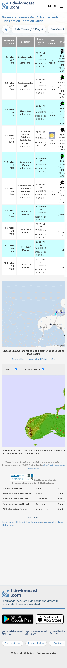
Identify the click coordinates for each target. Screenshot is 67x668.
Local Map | (34, 415)
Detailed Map (48, 415)
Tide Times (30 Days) (29, 29)
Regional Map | (19, 415)
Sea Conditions (34, 578)
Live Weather (50, 578)
